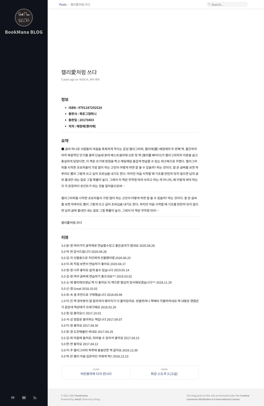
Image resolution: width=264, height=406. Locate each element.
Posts (63, 4)
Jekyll (77, 399)
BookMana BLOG (24, 32)
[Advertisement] (24, 96)
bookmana (81, 395)
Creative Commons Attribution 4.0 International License (218, 397)
